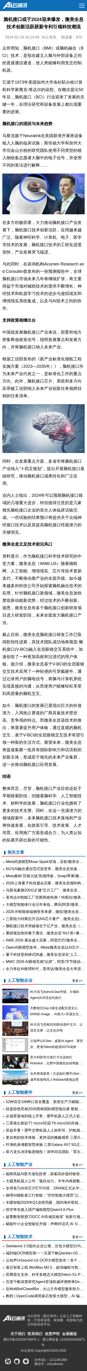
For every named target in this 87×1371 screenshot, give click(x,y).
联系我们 (35, 1334)
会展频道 (69, 1334)
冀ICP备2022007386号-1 (21, 1339)
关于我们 (17, 1334)
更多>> (77, 981)
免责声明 (52, 1334)
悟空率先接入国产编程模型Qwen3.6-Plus (40, 1210)
